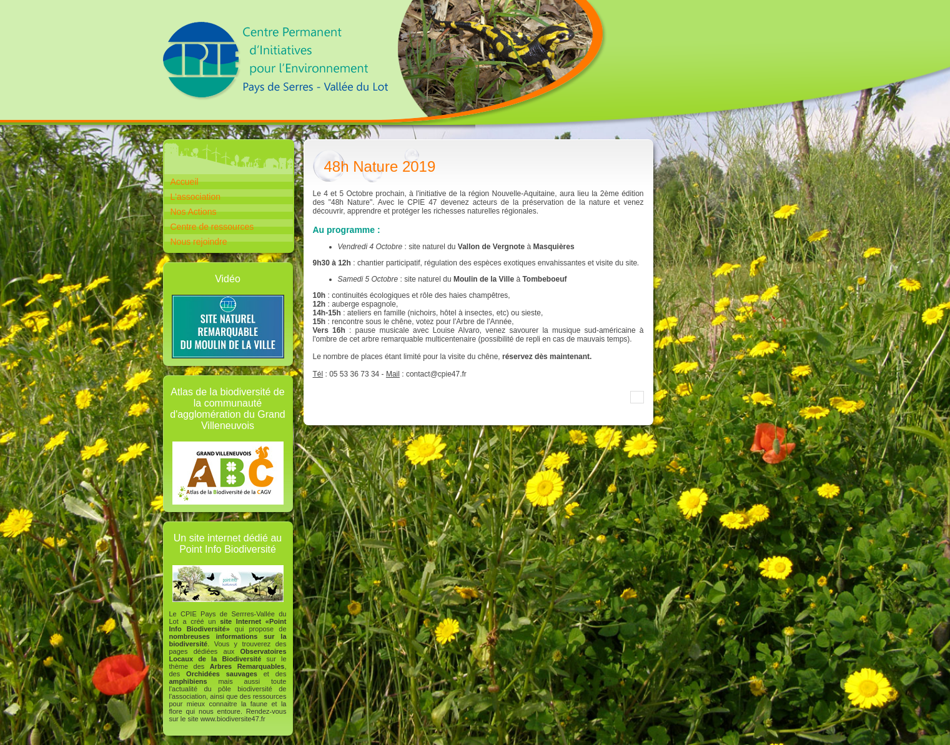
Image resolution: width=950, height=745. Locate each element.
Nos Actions (194, 212)
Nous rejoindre (199, 242)
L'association (196, 197)
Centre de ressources (212, 227)
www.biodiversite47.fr (232, 719)
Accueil (185, 182)
